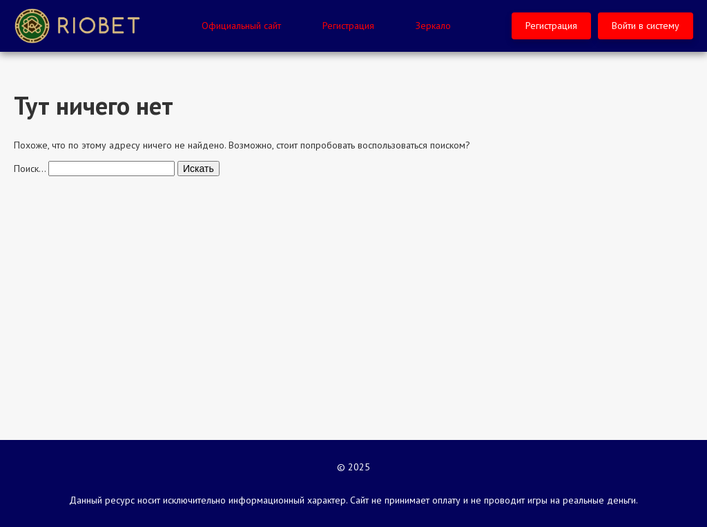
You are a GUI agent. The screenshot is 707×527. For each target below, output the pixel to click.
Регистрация (348, 25)
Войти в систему (645, 25)
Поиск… (30, 168)
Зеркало (433, 25)
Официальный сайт (241, 25)
